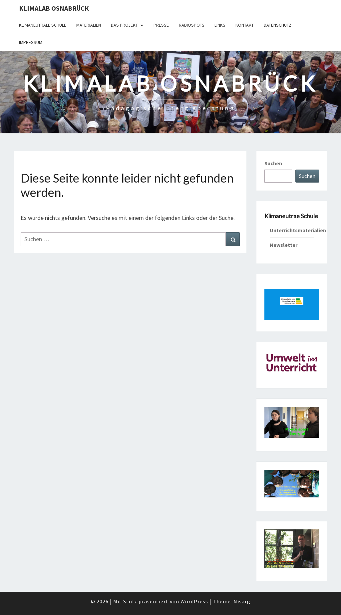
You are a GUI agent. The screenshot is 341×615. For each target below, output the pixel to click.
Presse (161, 25)
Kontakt (244, 25)
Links (219, 25)
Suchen (273, 163)
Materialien (88, 25)
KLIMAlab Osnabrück (54, 8)
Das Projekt (124, 25)
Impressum (30, 42)
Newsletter (283, 245)
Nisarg (241, 601)
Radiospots (191, 25)
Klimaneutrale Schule (42, 25)
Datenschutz (277, 25)
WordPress (194, 601)
